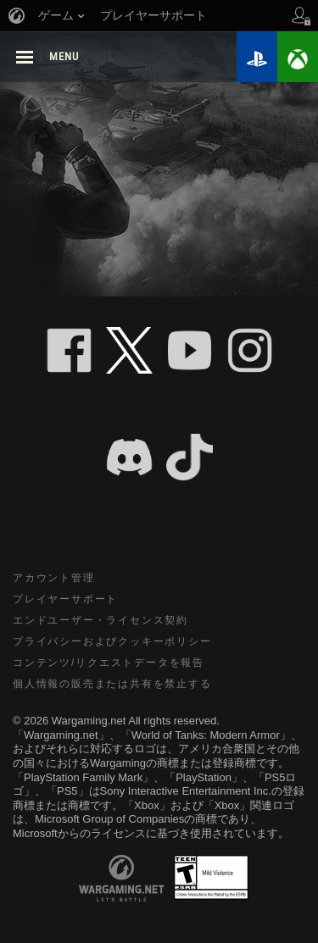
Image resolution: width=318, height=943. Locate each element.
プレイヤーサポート (65, 599)
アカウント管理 (54, 578)
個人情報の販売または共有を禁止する (112, 684)
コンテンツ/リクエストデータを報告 (108, 662)
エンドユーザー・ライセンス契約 (100, 620)
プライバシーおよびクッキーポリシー (112, 641)
